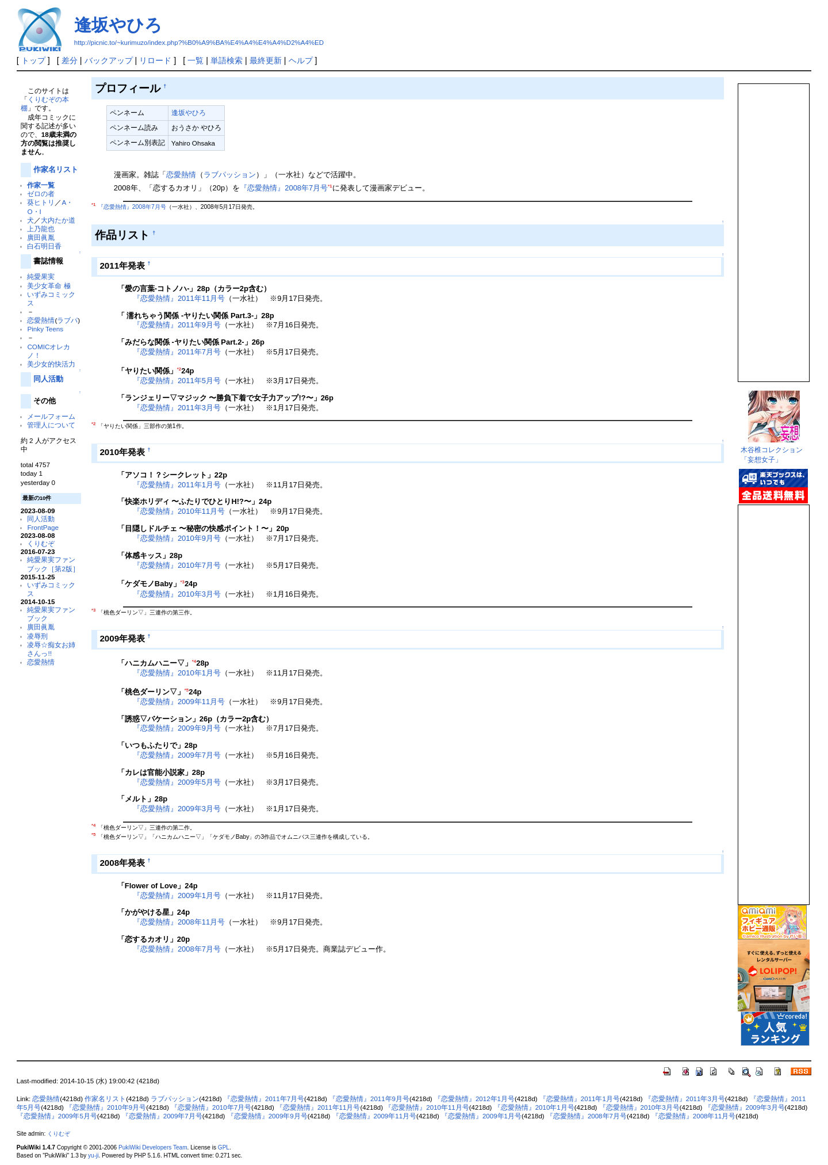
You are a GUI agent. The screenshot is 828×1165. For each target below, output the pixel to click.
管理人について (51, 425)
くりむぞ (41, 543)
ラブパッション (230, 174)
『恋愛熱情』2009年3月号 (177, 808)
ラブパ (67, 320)
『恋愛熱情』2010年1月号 (177, 673)
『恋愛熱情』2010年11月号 (179, 511)
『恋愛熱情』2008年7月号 (284, 188)
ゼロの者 (41, 193)
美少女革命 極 (48, 285)
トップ (33, 60)
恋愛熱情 (41, 320)
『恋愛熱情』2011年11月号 (179, 298)
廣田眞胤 (41, 237)
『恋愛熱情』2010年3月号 (177, 594)
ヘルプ (301, 60)
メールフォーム (51, 416)
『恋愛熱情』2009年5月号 (177, 782)
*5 (187, 690)
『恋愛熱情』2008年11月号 (179, 922)
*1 (330, 186)
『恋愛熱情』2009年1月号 (177, 895)
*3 (183, 582)
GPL (223, 1147)
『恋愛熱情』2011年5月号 (177, 380)
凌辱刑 (37, 636)
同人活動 (48, 379)
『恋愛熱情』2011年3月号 (177, 407)
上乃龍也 (41, 228)
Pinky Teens (45, 329)
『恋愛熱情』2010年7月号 (177, 565)
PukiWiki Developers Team (152, 1147)
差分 (70, 60)
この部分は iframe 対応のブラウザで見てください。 (772, 228)
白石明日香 (44, 246)
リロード (155, 60)
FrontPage (42, 527)
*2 (179, 369)
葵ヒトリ (41, 202)
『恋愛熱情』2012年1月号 (474, 1098)
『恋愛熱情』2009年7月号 (177, 755)
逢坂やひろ (118, 25)
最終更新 (266, 60)
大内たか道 (58, 220)
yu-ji (93, 1155)
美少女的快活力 (51, 364)
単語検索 (226, 60)
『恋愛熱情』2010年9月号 (177, 538)
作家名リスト (55, 169)
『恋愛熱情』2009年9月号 (177, 728)
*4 (194, 661)
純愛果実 (41, 276)
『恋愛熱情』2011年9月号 (177, 324)
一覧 (195, 60)
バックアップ (109, 60)
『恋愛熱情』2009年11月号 (179, 701)
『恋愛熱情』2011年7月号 (177, 351)
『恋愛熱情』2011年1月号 (177, 484)
